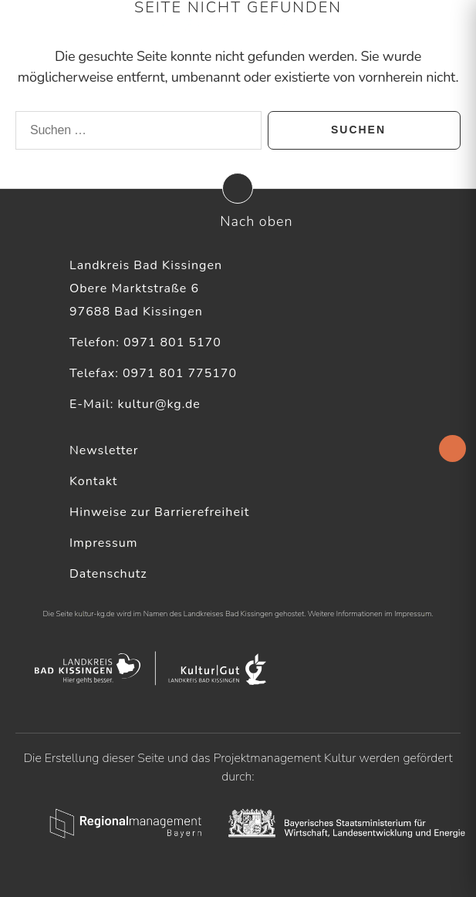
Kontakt (93, 481)
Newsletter (104, 450)
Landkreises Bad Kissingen (228, 614)
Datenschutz (108, 573)
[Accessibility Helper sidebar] (452, 448)
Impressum (103, 542)
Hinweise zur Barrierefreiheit (159, 512)
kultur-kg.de (95, 614)
